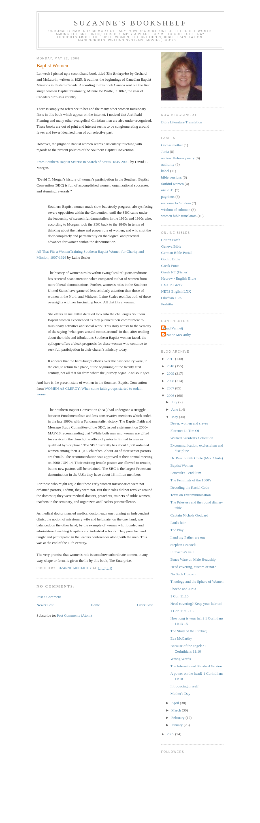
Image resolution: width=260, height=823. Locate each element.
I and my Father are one (187, 537)
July (174, 402)
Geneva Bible (171, 246)
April (175, 703)
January (177, 725)
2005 (171, 734)
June (175, 409)
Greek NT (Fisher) (175, 272)
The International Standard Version (196, 666)
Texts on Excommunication (190, 495)
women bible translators (179, 216)
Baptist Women (181, 465)
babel (165, 171)
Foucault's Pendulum (185, 473)
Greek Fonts (170, 265)
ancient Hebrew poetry (178, 158)
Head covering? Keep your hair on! (196, 603)
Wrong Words (180, 659)
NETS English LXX (176, 291)
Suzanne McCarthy (177, 335)
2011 (171, 359)
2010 (171, 366)
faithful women (172, 184)
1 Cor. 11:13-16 (181, 611)
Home (95, 605)
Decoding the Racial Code (189, 487)
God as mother (172, 145)
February (178, 717)
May (175, 417)
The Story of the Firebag (188, 631)
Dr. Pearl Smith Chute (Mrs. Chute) (196, 458)
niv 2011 (167, 190)
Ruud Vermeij (173, 328)
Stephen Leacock (182, 545)
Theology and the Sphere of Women (196, 581)
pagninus (167, 196)
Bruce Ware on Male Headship (193, 559)
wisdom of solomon (175, 209)
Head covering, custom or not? (193, 567)
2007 (171, 388)
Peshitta (167, 304)
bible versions (171, 177)
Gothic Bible (170, 259)
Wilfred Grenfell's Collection (191, 438)
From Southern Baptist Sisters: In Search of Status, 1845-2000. (83, 162)
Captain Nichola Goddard (189, 515)
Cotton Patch (170, 240)
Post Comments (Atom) (74, 615)
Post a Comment (49, 597)
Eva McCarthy (181, 638)
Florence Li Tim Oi (184, 430)
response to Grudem (176, 203)
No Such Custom (182, 574)
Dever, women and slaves (189, 423)
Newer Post (45, 605)
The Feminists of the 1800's (190, 480)
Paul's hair (178, 522)
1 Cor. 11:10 (179, 596)
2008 (171, 381)
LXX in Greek (171, 285)
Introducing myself (184, 686)
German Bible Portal (176, 252)
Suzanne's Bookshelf (130, 23)
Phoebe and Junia (183, 589)
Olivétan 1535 (171, 298)
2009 (171, 373)
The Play (177, 530)
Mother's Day (180, 693)
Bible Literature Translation (181, 122)
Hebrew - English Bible (178, 278)
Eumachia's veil (181, 552)
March (176, 710)
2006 (171, 395)
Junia (165, 151)
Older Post (145, 605)
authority (167, 164)
